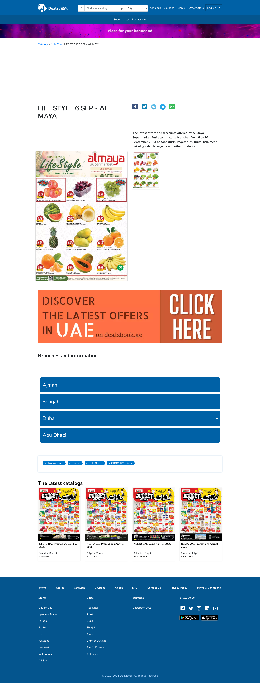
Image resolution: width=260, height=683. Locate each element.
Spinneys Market (48, 614)
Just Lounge (45, 654)
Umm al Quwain (96, 641)
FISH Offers (95, 463)
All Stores (44, 660)
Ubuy (41, 634)
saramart (43, 647)
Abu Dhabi (54, 435)
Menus (181, 8)
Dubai (49, 418)
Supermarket (121, 19)
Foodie (75, 463)
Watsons (43, 641)
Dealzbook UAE (141, 608)
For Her (43, 627)
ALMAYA (57, 44)
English (212, 8)
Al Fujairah (93, 654)
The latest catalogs (60, 483)
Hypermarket (55, 463)
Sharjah (51, 401)
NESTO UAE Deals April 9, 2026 (152, 544)
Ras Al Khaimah (96, 647)
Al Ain (90, 614)
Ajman (50, 385)
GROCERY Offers (121, 463)
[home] (53, 8)
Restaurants (139, 19)
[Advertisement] (130, 74)
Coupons (169, 8)
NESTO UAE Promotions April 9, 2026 (58, 545)
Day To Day (45, 608)
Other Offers (196, 8)
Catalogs (155, 8)
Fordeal (43, 621)
